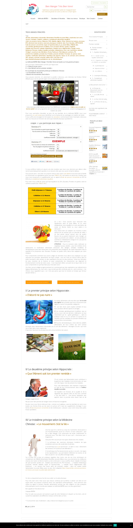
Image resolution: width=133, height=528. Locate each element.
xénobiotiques (57, 59)
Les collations (98, 71)
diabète (54, 41)
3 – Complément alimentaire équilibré (96, 79)
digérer (59, 41)
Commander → (102, 14)
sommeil (36, 57)
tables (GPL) (49, 57)
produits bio (43, 54)
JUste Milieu (66, 45)
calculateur (56, 117)
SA (68, 56)
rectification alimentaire (38, 56)
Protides (50, 54)
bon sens (79, 37)
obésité (79, 50)
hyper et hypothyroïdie (51, 45)
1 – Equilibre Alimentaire (99, 52)
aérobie (28, 37)
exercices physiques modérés (53, 43)
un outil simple (37, 115)
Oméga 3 (28, 52)
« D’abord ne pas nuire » (39, 295)
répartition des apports (53, 56)
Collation (39, 39)
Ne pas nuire (93, 40)
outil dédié (66, 173)
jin (59, 45)
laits (77, 45)
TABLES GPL (58, 175)
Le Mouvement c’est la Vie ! (97, 85)
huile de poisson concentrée (34, 45)
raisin (79, 54)
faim (64, 43)
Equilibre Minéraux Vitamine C (98, 146)
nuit (68, 50)
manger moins (75, 48)
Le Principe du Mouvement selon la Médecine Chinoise (96, 90)
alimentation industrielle (38, 37)
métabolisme (59, 50)
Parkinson (55, 52)
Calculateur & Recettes (58, 18)
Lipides (67, 46)
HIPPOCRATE (79, 43)
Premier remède (94, 44)
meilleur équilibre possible (46, 50)
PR (75, 52)
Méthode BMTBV (43, 18)
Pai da (49, 52)
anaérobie (73, 37)
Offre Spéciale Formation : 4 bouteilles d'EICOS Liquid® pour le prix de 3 (98, 169)
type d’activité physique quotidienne (37, 59)
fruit (67, 43)
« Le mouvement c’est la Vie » (52, 424)
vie (49, 59)
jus (61, 45)
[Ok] (131, 525)
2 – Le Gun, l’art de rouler (99, 99)
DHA (50, 41)
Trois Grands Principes (35, 32)
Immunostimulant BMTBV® (98, 137)
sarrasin (72, 56)
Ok (115, 525)
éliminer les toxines (72, 41)
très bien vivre (58, 57)
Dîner (63, 41)
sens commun (80, 56)
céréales (33, 39)
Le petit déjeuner (99, 66)
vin (51, 59)
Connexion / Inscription (99, 3)
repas (63, 56)
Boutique (82, 18)
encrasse (81, 41)
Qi (71, 54)
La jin (58, 447)
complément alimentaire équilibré (59, 39)
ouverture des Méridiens (39, 52)
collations (46, 39)
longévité (72, 46)
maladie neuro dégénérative (61, 48)
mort (64, 50)
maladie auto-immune (32, 48)
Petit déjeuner (63, 52)
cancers (28, 39)
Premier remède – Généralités (96, 48)
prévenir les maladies (32, 54)
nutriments (73, 50)
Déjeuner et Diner (99, 68)
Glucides (72, 43)
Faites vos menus (72, 18)
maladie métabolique (46, 48)
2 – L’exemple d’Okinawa (99, 75)
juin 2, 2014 (30, 506)
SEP (27, 57)
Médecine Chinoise (31, 50)
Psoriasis (67, 54)
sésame (31, 57)
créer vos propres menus (33, 41)
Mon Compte (91, 18)
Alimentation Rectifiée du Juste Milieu (57, 37)
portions (71, 52)
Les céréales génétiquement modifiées (38, 46)
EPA (27, 43)
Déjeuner (45, 41)
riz (66, 56)
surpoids (42, 57)
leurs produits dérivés (57, 46)
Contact (100, 18)
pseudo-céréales (58, 54)
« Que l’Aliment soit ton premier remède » (48, 373)
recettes (28, 56)
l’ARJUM (73, 45)
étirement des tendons (36, 43)
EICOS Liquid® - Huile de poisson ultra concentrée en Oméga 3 (98, 156)
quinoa (75, 54)
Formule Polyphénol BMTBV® (98, 128)
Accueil (33, 18)
